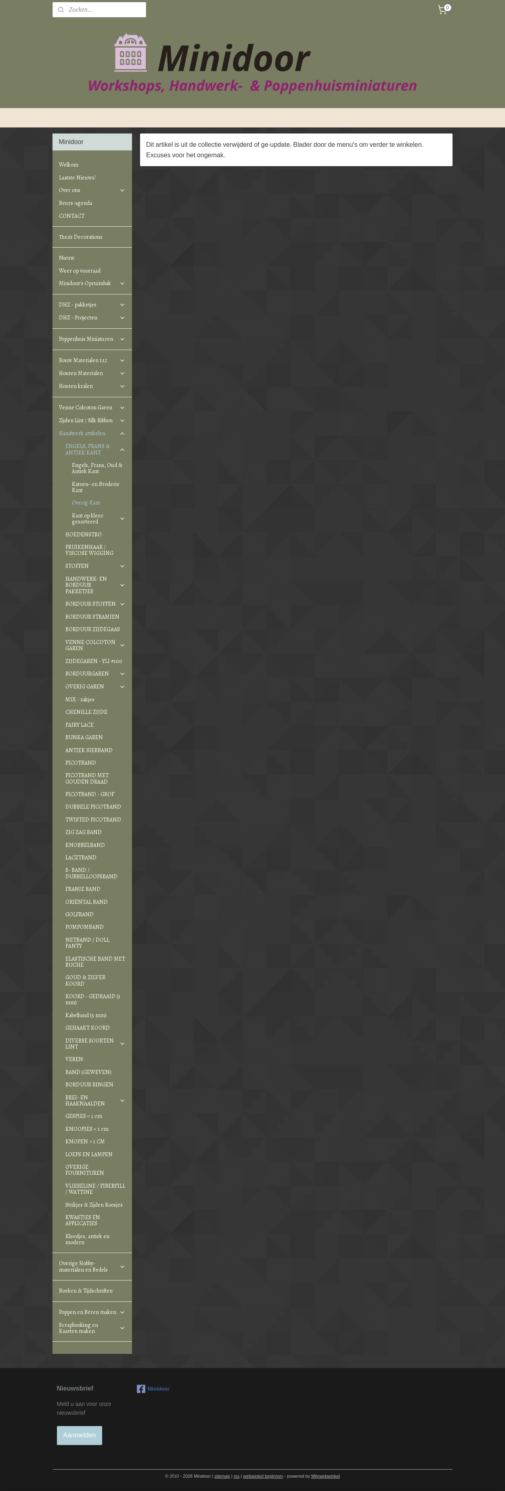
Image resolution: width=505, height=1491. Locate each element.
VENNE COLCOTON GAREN (95, 645)
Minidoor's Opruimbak (92, 283)
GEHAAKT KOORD (87, 1028)
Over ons (92, 190)
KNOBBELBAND (85, 845)
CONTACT (71, 216)
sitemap (222, 1476)
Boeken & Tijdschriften (86, 1291)
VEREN (74, 1059)
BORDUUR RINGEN (89, 1085)
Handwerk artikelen (92, 433)
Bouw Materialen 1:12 (92, 360)
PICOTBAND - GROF (89, 794)
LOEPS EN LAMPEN (89, 1154)
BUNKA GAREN (84, 737)
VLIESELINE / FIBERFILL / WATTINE (95, 1189)
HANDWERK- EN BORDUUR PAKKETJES (95, 585)
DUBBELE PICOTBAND (93, 807)
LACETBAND (80, 857)
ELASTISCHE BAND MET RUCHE (95, 962)
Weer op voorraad (80, 271)
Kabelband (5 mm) (86, 1015)
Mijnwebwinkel (325, 1476)
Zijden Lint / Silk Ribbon (92, 420)
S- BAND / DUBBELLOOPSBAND (91, 873)
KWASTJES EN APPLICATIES (82, 1220)
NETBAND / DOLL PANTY (87, 943)
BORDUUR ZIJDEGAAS (92, 629)
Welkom (68, 165)
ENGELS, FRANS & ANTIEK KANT (95, 449)
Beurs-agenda (75, 203)
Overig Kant (86, 503)
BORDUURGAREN (95, 674)
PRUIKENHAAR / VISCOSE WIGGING (89, 550)
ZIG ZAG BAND (83, 832)
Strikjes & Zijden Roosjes (94, 1205)
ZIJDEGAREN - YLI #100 (93, 661)
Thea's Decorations (81, 237)
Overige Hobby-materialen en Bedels (92, 1266)
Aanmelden (79, 1435)
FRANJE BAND (83, 889)
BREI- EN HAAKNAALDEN (95, 1100)
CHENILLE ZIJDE (86, 712)
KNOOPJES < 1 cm (87, 1129)
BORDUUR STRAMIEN (92, 617)
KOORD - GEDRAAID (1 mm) (92, 999)
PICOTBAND (80, 763)
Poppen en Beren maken (92, 1312)
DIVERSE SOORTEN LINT (95, 1044)
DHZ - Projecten (92, 317)
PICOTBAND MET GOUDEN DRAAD (87, 778)
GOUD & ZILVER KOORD (85, 980)
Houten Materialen (92, 373)
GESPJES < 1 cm (83, 1116)
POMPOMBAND (84, 927)
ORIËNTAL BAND (86, 902)
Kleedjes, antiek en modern (87, 1239)
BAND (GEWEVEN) (88, 1072)
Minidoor (153, 1389)
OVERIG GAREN (95, 686)
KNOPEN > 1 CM (85, 1141)
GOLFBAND (79, 914)
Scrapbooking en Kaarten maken (92, 1328)
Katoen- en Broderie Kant (95, 487)
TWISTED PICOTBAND (93, 820)
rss (237, 1476)
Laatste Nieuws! (77, 177)
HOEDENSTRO (83, 534)
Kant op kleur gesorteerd (98, 518)
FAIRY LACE (79, 725)
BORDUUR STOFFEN (95, 604)
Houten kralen (92, 386)
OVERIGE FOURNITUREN (84, 1170)
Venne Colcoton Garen (92, 407)
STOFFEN (95, 566)
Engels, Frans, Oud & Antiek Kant (97, 468)
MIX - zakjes (79, 699)
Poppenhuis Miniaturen (92, 339)
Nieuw (67, 258)
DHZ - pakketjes (92, 305)
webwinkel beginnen (263, 1476)
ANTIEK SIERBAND (89, 750)
